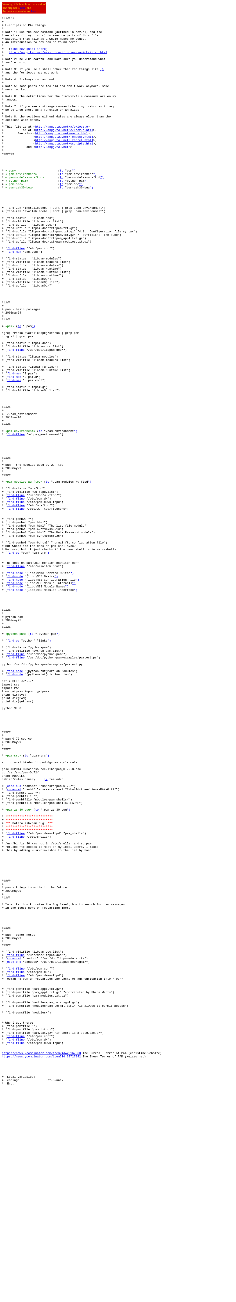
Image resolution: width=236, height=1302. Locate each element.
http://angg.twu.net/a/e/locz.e (61, 149)
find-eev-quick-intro (28, 55)
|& (102, 80)
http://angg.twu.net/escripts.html (64, 169)
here (22, 7)
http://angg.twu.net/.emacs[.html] (64, 161)
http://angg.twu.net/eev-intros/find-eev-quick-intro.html (58, 59)
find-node (15, 684)
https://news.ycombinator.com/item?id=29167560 (41, 1260)
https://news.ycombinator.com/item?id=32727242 (41, 1265)
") (74, 201)
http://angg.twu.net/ (52, 173)
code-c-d (14, 940)
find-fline (16, 295)
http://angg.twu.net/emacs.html (61, 157)
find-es (13, 660)
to (61, 201)
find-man (14, 299)
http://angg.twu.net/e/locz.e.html (64, 153)
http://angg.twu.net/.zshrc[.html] (64, 165)
